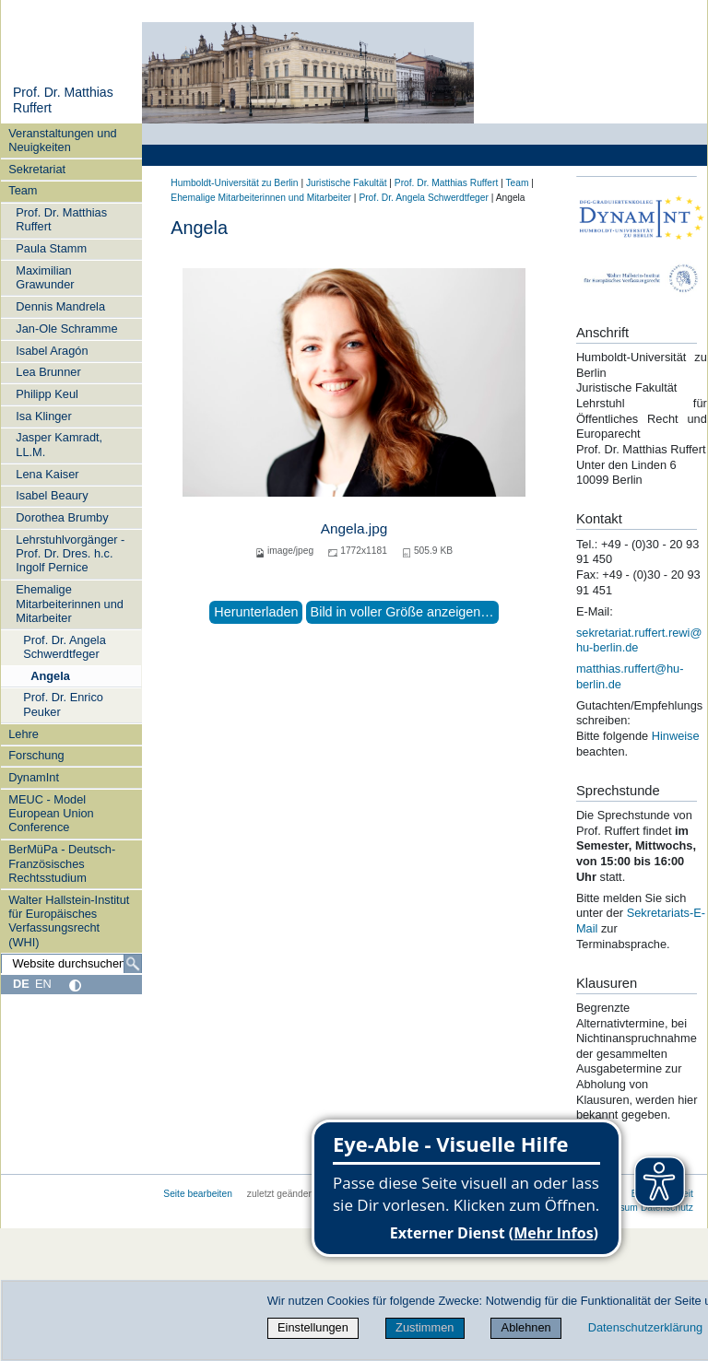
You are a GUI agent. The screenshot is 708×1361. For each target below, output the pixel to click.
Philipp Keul (47, 394)
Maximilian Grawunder (45, 277)
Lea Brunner (48, 372)
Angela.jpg (354, 528)
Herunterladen (256, 611)
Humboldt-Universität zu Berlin (234, 183)
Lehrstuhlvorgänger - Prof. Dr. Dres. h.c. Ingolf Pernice (70, 554)
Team (22, 190)
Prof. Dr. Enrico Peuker (63, 704)
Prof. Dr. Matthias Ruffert (61, 219)
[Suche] (133, 964)
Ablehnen (526, 1327)
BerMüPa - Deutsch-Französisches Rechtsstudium (61, 863)
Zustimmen (424, 1327)
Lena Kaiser (47, 474)
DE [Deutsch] (21, 984)
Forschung (36, 755)
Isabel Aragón (52, 351)
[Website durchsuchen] (71, 964)
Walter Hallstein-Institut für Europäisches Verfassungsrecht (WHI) (68, 921)
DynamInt (33, 777)
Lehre (23, 734)
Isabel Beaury (52, 495)
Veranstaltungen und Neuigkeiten (62, 140)
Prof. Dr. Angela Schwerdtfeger (64, 647)
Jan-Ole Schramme (66, 328)
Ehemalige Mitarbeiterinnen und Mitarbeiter (70, 603)
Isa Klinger (43, 416)
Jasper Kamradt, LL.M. (59, 444)
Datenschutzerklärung (645, 1327)
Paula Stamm (51, 248)
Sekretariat (36, 169)
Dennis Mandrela (60, 306)
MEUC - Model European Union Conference (51, 813)
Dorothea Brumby (62, 517)
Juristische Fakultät (346, 183)
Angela (50, 676)
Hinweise (676, 736)
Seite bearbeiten (197, 1194)
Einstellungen (312, 1327)
